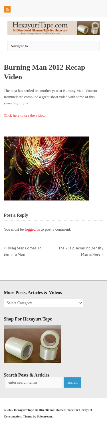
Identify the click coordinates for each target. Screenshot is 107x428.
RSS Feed (8, 10)
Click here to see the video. (24, 115)
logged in (32, 229)
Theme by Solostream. (38, 416)
